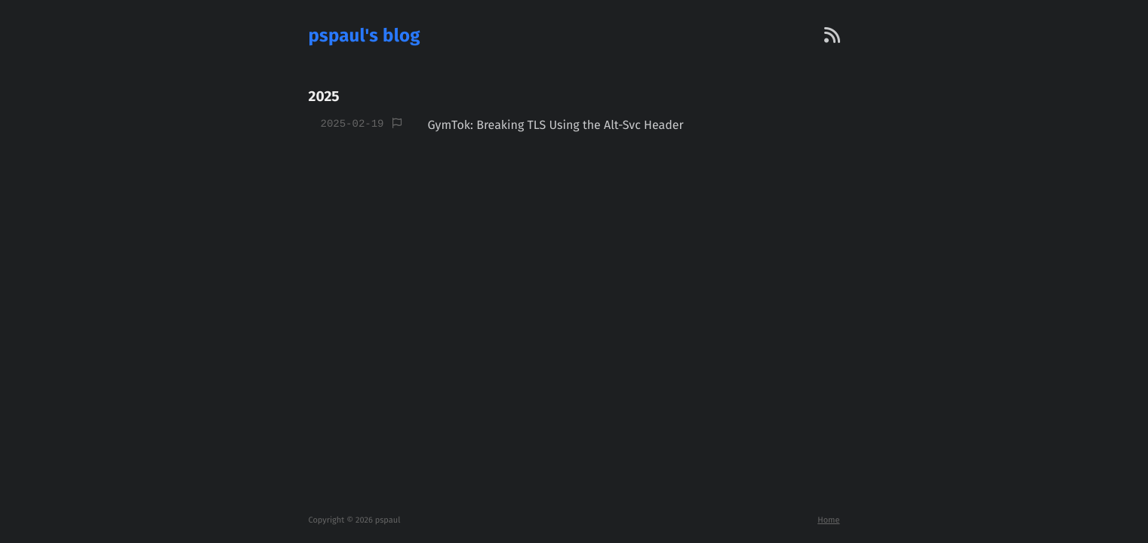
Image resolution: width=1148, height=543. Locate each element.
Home (828, 520)
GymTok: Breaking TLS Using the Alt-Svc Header (555, 125)
